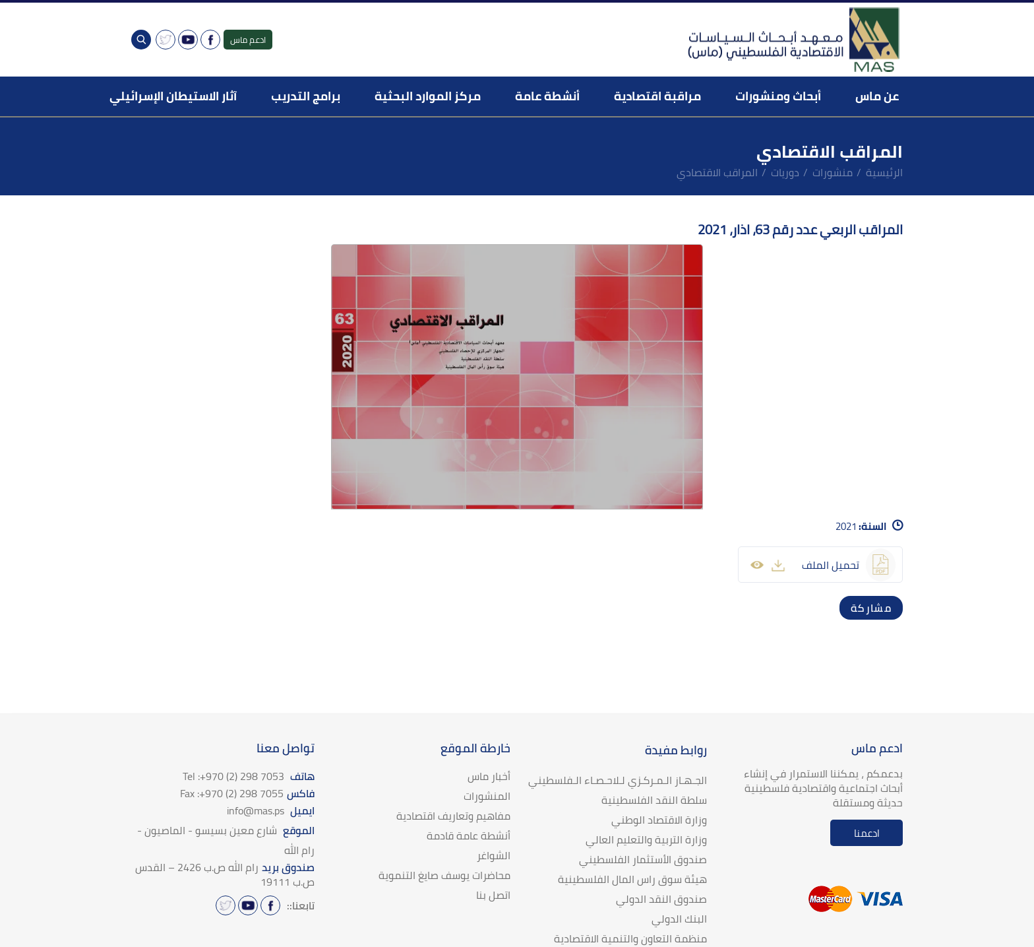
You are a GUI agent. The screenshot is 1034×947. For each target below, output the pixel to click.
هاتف (249, 776)
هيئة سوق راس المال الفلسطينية (632, 879)
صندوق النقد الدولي (661, 899)
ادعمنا (867, 833)
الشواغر (493, 855)
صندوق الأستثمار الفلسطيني (643, 859)
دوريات (785, 172)
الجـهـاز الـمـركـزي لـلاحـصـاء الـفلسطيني (617, 780)
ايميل (271, 810)
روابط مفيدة (676, 750)
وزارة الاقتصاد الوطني (659, 820)
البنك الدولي (679, 919)
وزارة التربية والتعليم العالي (646, 839)
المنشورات (487, 796)
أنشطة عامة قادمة (468, 835)
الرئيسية (884, 172)
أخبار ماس (489, 776)
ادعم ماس (248, 40)
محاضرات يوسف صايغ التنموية (444, 875)
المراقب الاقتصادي (717, 172)
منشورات (832, 172)
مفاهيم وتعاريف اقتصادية (453, 816)
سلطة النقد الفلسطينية (654, 800)
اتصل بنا (493, 895)
